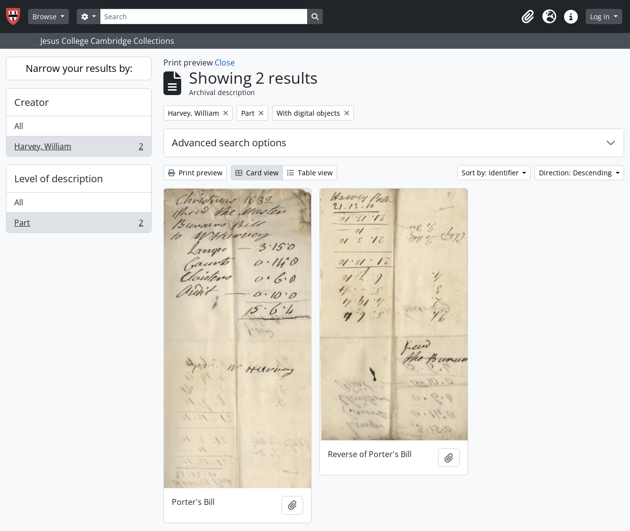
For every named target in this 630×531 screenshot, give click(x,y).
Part (78, 224)
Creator (31, 102)
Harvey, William (78, 148)
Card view (257, 172)
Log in (601, 16)
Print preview (195, 172)
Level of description (58, 178)
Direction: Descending (576, 172)
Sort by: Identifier (491, 172)
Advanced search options (229, 142)
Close (225, 62)
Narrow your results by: (79, 68)
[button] (527, 17)
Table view (310, 172)
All (18, 126)
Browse (45, 16)
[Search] (204, 16)
